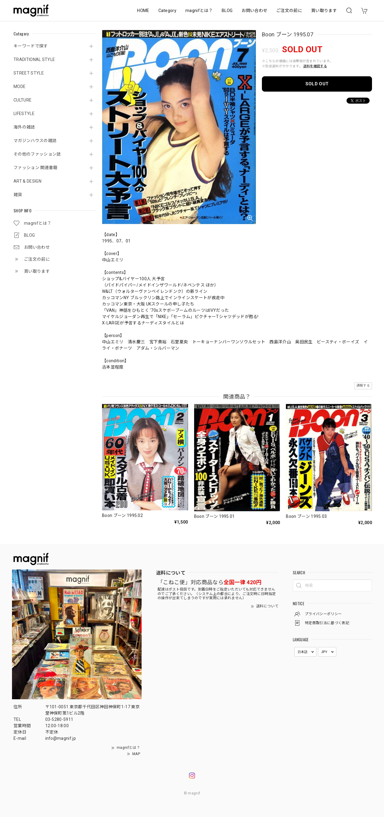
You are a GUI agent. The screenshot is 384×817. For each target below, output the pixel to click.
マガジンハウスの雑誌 (35, 140)
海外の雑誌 (24, 127)
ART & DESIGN (27, 181)
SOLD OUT (317, 84)
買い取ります (324, 10)
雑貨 (18, 194)
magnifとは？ (199, 10)
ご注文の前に (289, 10)
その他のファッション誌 (37, 154)
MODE (20, 86)
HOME (143, 10)
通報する (363, 385)
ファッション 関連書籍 (36, 167)
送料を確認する (315, 66)
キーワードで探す (31, 46)
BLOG (227, 10)
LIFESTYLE (24, 113)
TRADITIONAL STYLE (34, 59)
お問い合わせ (254, 10)
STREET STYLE (29, 73)
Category (167, 10)
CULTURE (23, 100)
